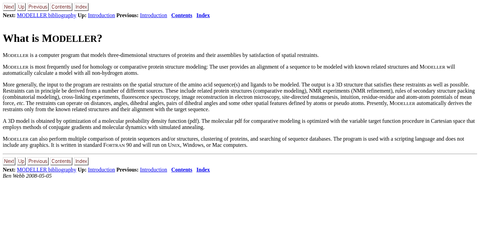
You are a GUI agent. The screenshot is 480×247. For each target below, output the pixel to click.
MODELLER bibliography (46, 15)
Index (203, 15)
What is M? (52, 38)
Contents (181, 15)
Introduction (101, 15)
